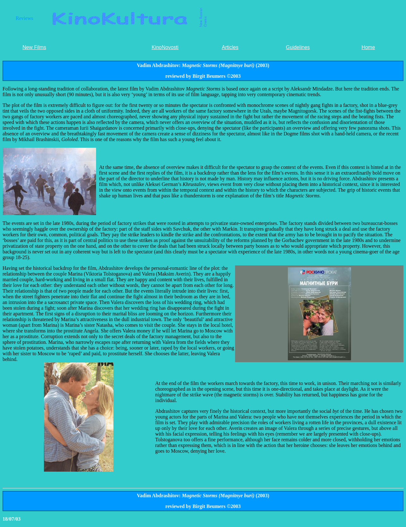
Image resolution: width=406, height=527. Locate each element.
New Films (34, 47)
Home (368, 47)
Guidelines (298, 47)
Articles (230, 47)
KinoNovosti (165, 47)
